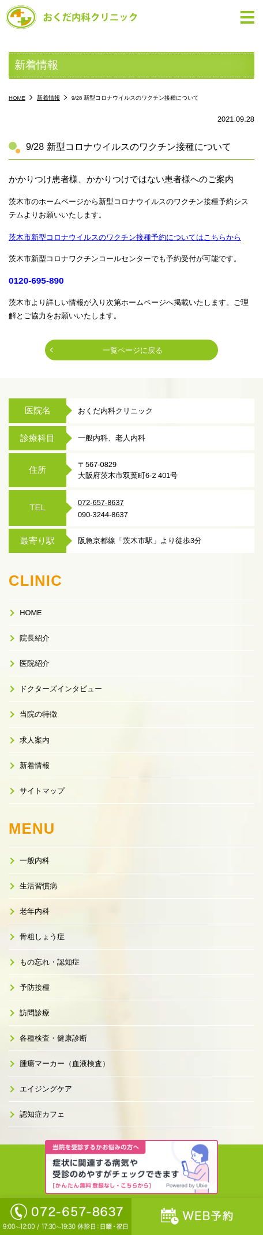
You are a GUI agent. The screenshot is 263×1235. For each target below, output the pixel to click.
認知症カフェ (42, 1114)
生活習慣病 (38, 886)
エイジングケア (46, 1089)
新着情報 (35, 765)
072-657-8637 (101, 502)
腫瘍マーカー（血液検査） (65, 1063)
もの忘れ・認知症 (50, 962)
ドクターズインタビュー (61, 688)
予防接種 (35, 987)
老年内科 (35, 911)
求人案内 (35, 740)
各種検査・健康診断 (53, 1038)
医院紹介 (35, 663)
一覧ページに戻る (133, 350)
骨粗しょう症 (42, 936)
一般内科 (35, 860)
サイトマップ (42, 790)
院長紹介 (35, 638)
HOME (31, 612)
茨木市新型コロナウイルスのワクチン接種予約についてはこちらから (125, 237)
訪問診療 (35, 1012)
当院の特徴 (38, 714)
